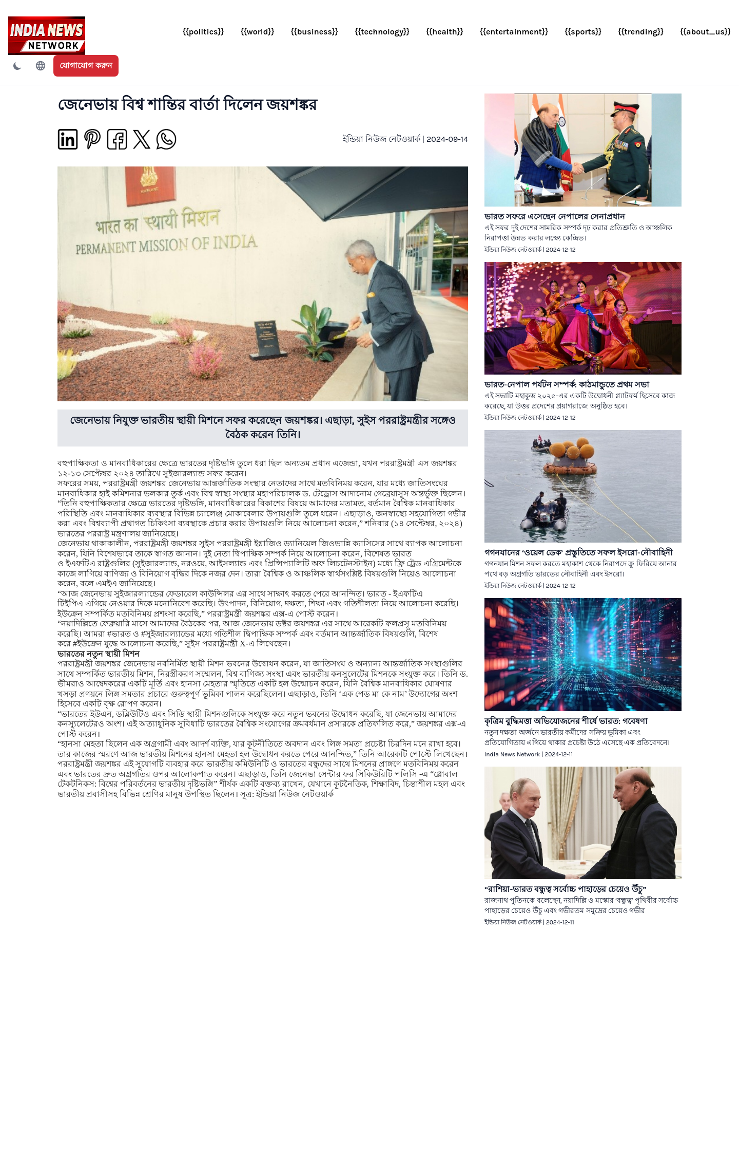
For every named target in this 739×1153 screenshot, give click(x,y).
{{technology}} (382, 31)
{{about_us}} (705, 31)
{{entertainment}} (514, 31)
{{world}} (258, 31)
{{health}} (444, 31)
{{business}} (315, 31)
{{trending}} (641, 31)
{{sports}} (583, 31)
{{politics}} (203, 31)
